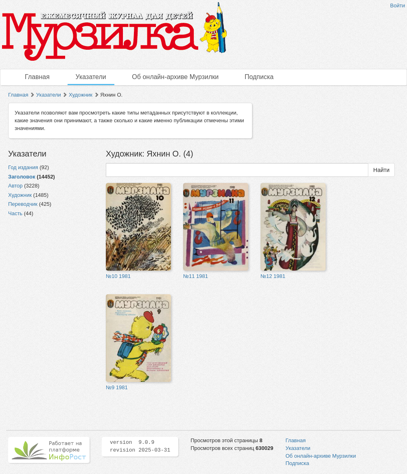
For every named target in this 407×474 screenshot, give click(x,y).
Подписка (259, 76)
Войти (397, 5)
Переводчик (22, 204)
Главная (37, 76)
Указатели (91, 76)
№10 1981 (118, 276)
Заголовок (21, 177)
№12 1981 (272, 276)
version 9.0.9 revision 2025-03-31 (140, 446)
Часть (15, 213)
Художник (80, 95)
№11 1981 (195, 276)
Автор (15, 186)
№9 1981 (117, 387)
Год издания (23, 167)
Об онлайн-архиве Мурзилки (175, 76)
